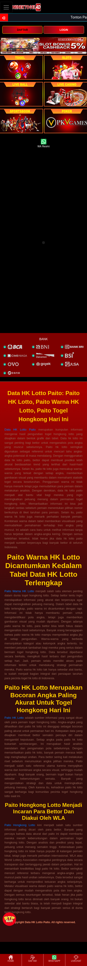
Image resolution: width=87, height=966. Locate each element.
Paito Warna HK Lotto (19, 591)
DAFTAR (22, 29)
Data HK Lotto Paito (20, 429)
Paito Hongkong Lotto (19, 825)
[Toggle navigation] (6, 7)
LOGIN (64, 29)
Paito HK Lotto (14, 717)
